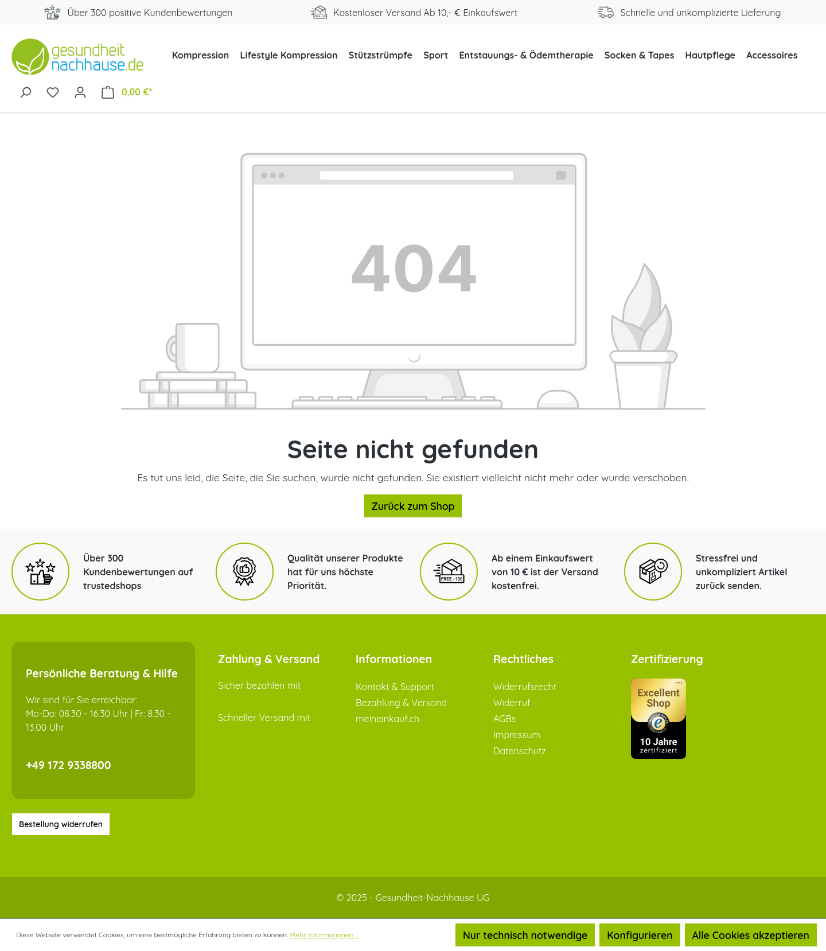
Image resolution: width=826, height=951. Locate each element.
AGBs (504, 718)
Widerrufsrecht (524, 686)
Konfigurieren (639, 935)
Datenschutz (519, 751)
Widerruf (512, 702)
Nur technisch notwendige (525, 935)
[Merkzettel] (53, 91)
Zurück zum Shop (413, 506)
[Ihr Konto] (80, 91)
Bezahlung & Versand (401, 702)
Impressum (516, 734)
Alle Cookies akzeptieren (750, 935)
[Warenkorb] (126, 91)
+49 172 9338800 (68, 765)
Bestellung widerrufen (61, 824)
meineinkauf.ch (387, 718)
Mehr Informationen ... (324, 934)
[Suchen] (25, 91)
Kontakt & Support (395, 686)
